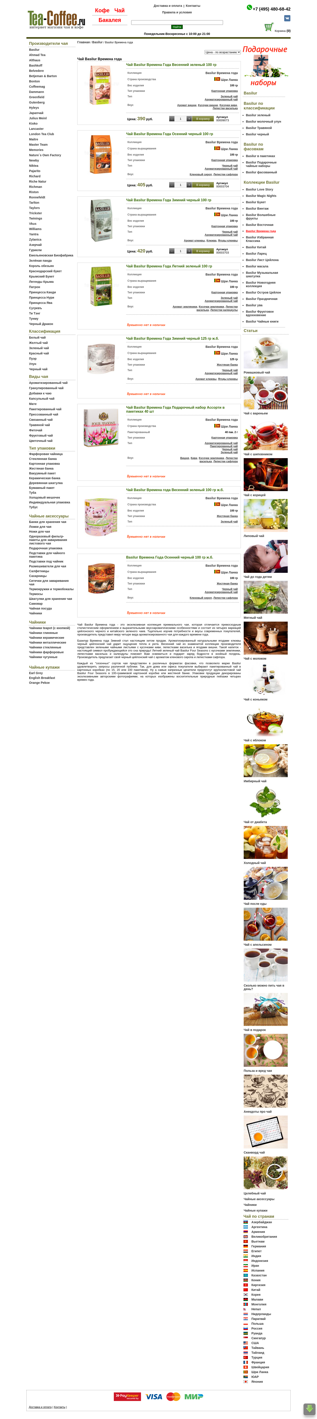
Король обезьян (41, 266)
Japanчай (36, 113)
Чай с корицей (254, 495)
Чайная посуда (40, 608)
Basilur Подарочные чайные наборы (261, 164)
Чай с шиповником (258, 454)
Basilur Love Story (259, 189)
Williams (35, 229)
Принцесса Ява (40, 303)
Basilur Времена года (221, 73)
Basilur (34, 49)
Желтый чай (38, 343)
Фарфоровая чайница (46, 454)
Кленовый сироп (201, 174)
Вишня (184, 458)
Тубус (33, 507)
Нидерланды (261, 1314)
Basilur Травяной (259, 128)
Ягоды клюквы (228, 240)
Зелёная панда (40, 260)
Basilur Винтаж (257, 208)
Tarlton (34, 202)
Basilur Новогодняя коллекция (261, 284)
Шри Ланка (229, 80)
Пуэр (33, 358)
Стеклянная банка (43, 459)
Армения (258, 1232)
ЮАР (255, 1377)
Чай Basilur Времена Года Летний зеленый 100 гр (169, 266)
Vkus (32, 223)
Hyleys (34, 107)
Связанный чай (41, 419)
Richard (35, 176)
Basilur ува (254, 305)
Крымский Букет (41, 276)
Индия (256, 1256)
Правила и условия (177, 12)
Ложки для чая (40, 526)
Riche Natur (37, 181)
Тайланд (257, 1352)
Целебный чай (255, 1193)
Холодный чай (255, 863)
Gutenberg (37, 102)
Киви (194, 458)
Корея (256, 1294)
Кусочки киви (228, 105)
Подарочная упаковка (45, 548)
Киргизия (258, 1285)
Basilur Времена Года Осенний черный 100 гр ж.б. (169, 557)
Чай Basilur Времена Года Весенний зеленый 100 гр (171, 65)
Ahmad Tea (37, 55)
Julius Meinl (38, 118)
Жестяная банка (41, 468)
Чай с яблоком (255, 740)
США (255, 1343)
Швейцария (260, 1367)
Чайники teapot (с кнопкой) (49, 628)
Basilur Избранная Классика (260, 239)
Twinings (35, 218)
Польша (257, 1323)
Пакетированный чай (45, 409)
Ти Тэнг (34, 313)
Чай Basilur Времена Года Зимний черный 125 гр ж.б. (172, 338)
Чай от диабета (255, 822)
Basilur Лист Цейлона (262, 260)
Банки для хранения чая (47, 522)
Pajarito (34, 171)
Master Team (38, 144)
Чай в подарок (255, 1030)
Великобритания (264, 1236)
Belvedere (36, 71)
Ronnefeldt (37, 197)
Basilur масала (257, 266)
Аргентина (259, 1227)
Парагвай (258, 1319)
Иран (255, 1265)
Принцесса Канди (42, 292)
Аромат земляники (185, 306)
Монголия (258, 1304)
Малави (257, 1299)
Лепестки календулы (224, 310)
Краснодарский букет (45, 271)
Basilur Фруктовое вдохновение (260, 313)
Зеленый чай (39, 348)
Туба (32, 492)
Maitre (33, 139)
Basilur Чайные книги (262, 321)
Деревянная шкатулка (46, 483)
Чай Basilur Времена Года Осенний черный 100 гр (169, 134)
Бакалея (110, 20)
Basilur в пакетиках (260, 156)
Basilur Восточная (259, 225)
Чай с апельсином (258, 944)
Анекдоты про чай (258, 1111)
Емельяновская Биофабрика (51, 255)
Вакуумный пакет (42, 473)
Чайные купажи (255, 1210)
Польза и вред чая (258, 1070)
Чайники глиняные (43, 633)
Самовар (36, 603)
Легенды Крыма (41, 281)
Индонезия (259, 1261)
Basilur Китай (256, 247)
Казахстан (259, 1275)
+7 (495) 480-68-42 (272, 9)
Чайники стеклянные (45, 647)
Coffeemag (37, 86)
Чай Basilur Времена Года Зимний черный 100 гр (168, 200)
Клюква (211, 240)
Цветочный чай (41, 441)
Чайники (35, 613)
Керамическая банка (44, 478)
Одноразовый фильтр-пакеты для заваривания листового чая (48, 540)
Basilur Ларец (256, 253)
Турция (256, 1357)
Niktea (33, 165)
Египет (256, 1251)
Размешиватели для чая (47, 566)
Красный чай (39, 353)
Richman (35, 187)
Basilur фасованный (261, 172)
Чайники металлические (47, 642)
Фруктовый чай (41, 435)
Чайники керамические (46, 637)
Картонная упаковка (44, 463)
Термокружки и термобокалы (51, 589)
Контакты (193, 5)
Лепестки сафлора (225, 174)
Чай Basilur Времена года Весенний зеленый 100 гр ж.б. (175, 490)
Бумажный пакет (42, 488)
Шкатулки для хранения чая (50, 599)
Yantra (34, 234)
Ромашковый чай (257, 372)
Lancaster (36, 129)
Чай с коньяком (255, 699)
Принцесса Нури (41, 297)
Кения (256, 1280)
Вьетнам (258, 1241)
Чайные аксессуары (259, 1199)
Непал (256, 1309)
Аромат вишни (186, 105)
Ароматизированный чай (48, 383)
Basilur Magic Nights (261, 196)
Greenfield (36, 97)
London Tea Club (41, 134)
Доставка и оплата (168, 5)
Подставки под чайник (46, 561)
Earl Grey (36, 673)
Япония (257, 1381)
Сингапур (258, 1338)
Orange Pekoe (39, 682)
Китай (255, 1290)
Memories (36, 150)
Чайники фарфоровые (46, 652)
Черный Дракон (41, 324)
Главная (83, 42)
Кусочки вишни (208, 105)
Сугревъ (35, 308)
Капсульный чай (41, 398)
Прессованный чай (43, 414)
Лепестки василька (225, 108)
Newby (34, 160)
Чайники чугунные (43, 657)
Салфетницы (39, 571)
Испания (257, 1270)
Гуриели (35, 250)
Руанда (256, 1333)
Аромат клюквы (194, 240)
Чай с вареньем (256, 413)
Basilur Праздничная (261, 299)
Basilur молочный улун (263, 121)
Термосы (36, 594)
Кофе (102, 10)
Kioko (33, 123)
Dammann (36, 92)
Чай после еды (255, 903)
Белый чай (37, 337)
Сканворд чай (254, 1152)
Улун (32, 364)
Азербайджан (261, 1222)
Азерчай (35, 245)
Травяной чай (39, 425)
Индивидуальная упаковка (49, 502)
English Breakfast (42, 678)
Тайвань (257, 1348)
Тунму (33, 318)
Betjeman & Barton (43, 76)
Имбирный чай (255, 781)
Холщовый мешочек (44, 497)
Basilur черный (257, 134)
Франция (258, 1362)
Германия (258, 1246)
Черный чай (38, 369)
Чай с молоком (255, 658)
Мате (33, 404)
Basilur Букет (256, 202)
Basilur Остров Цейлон (263, 292)
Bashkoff (35, 65)
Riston (34, 192)
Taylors (34, 208)
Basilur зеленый (258, 115)
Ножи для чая (39, 531)
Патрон (34, 287)
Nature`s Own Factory (45, 155)
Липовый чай (254, 536)
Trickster (35, 213)
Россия (256, 1328)
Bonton (34, 81)
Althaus (34, 60)
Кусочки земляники (211, 306)
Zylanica (35, 239)
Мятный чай (253, 617)
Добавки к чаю (40, 393)
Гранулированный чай (46, 388)
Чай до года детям (258, 577)
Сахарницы (38, 576)
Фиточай (35, 430)
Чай (119, 10)
